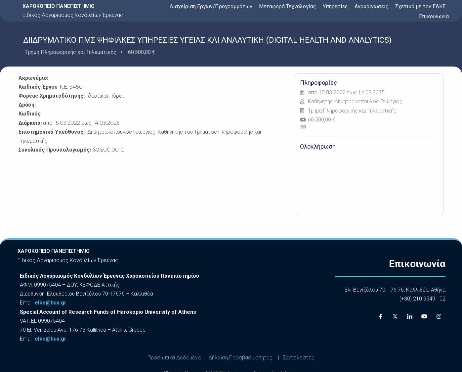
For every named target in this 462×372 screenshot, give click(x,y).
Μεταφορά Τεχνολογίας (287, 6)
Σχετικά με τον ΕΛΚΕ (420, 6)
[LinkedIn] (410, 316)
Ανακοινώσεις (372, 6)
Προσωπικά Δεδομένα (174, 357)
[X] (395, 316)
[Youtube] (424, 316)
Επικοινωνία (434, 16)
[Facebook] (381, 316)
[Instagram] (439, 316)
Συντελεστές (299, 357)
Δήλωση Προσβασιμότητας (240, 357)
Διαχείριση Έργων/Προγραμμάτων (211, 6)
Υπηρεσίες (335, 6)
